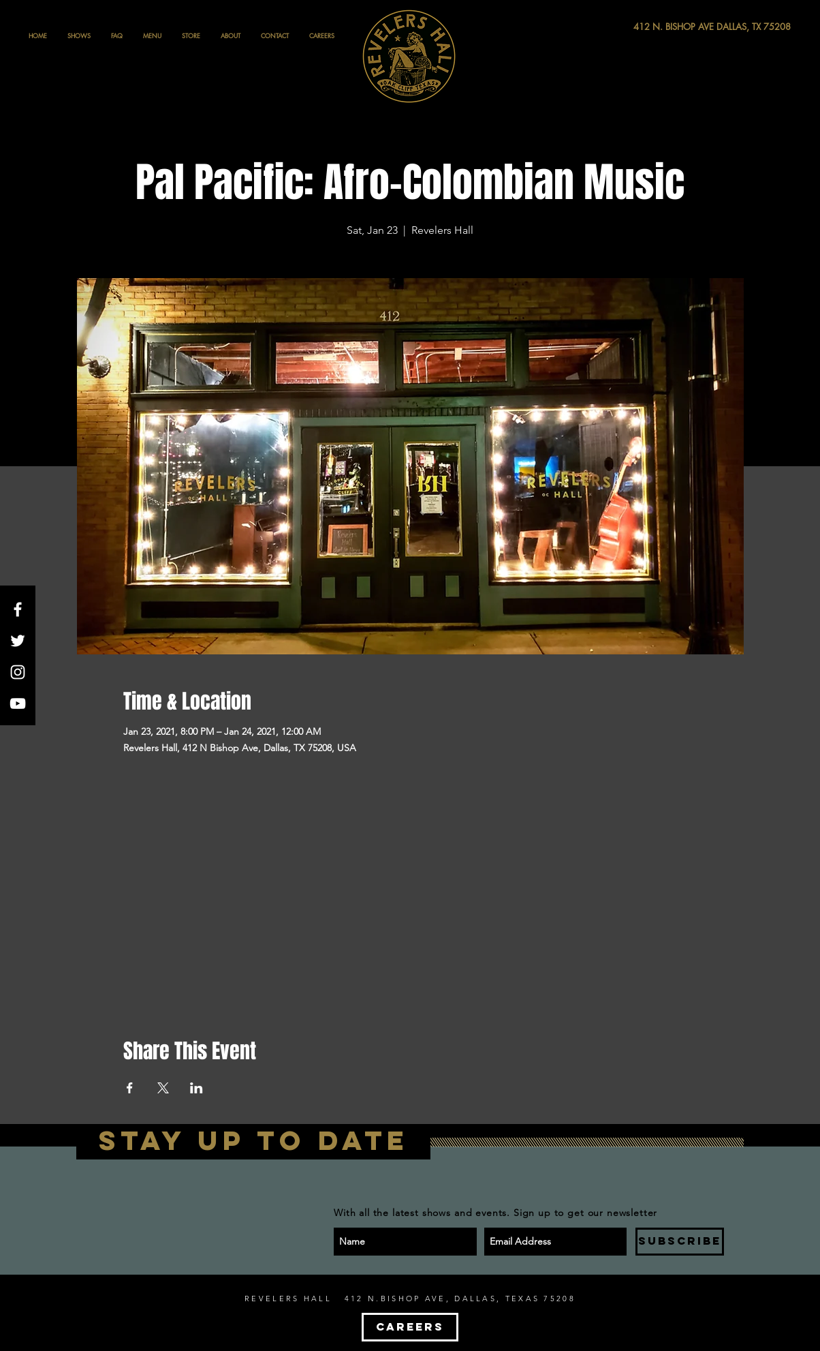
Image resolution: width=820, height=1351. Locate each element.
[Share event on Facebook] (129, 1087)
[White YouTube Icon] (17, 703)
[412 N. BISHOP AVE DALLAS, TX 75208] (662, 26)
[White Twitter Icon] (17, 640)
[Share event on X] (163, 1087)
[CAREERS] (410, 1327)
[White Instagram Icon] (17, 672)
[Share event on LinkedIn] (196, 1087)
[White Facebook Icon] (17, 609)
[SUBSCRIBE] (679, 1242)
